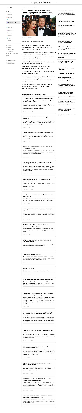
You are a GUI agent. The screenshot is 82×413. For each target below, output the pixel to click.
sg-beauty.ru (10, 30)
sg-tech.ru (10, 40)
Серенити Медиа (41, 2)
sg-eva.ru (10, 25)
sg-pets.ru (10, 38)
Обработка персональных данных (12, 54)
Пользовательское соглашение (13, 57)
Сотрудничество (9, 51)
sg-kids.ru (10, 35)
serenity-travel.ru (11, 19)
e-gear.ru (10, 32)
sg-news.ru (10, 14)
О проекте (8, 47)
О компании (9, 45)
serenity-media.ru (12, 22)
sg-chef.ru (10, 17)
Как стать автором (10, 49)
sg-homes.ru (10, 27)
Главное (9, 7)
